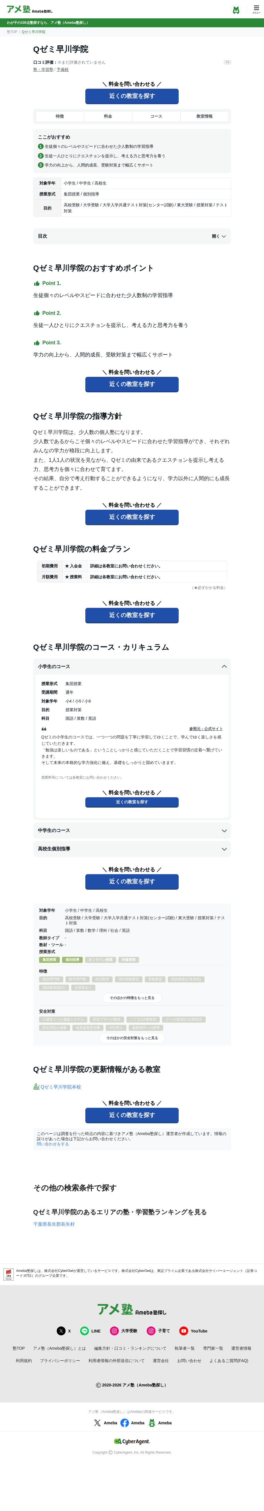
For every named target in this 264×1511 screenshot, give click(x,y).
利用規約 (24, 1360)
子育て (158, 1330)
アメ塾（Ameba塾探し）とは (59, 1348)
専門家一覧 (213, 1348)
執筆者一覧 (185, 1348)
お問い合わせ (189, 1360)
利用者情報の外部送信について (116, 1360)
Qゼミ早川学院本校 (61, 1087)
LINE (90, 1330)
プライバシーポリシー (60, 1360)
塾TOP (12, 32)
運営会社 (161, 1360)
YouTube (193, 1330)
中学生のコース (133, 830)
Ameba (104, 1423)
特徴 (60, 116)
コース (156, 116)
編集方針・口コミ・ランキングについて (130, 1348)
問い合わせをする (53, 1144)
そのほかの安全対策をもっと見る (132, 1038)
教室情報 (204, 116)
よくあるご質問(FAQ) (228, 1360)
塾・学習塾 (43, 69)
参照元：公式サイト (206, 729)
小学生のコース (133, 667)
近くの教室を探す (132, 96)
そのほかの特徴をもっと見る (132, 998)
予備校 (63, 69)
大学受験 (123, 1330)
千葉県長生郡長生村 (54, 1224)
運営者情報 (241, 1348)
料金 (108, 116)
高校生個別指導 (133, 849)
